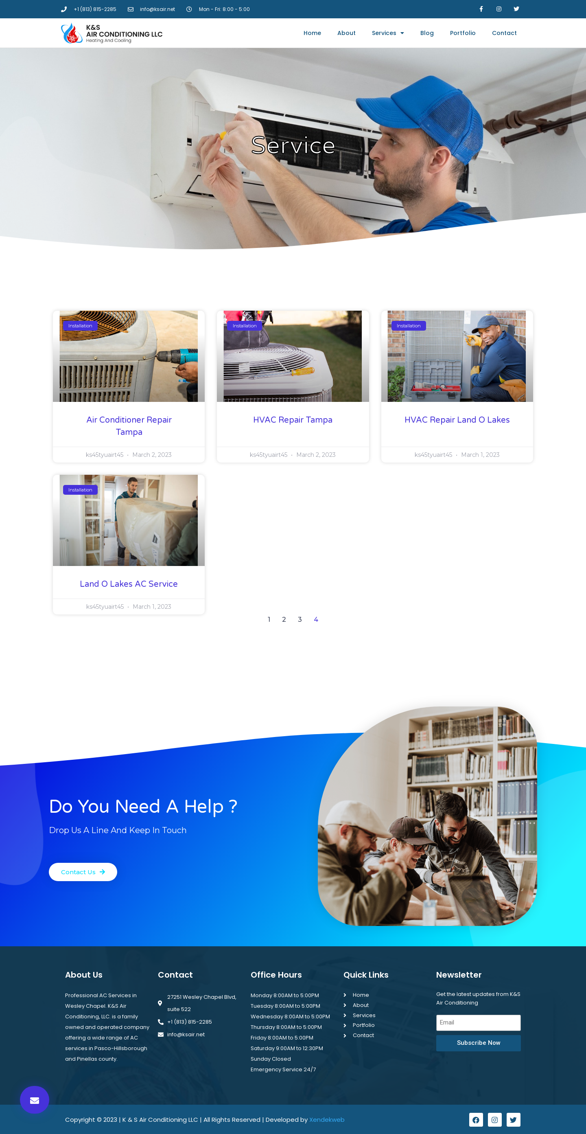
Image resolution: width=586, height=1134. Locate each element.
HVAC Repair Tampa (292, 420)
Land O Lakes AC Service (129, 584)
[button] (34, 1100)
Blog (427, 33)
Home (312, 33)
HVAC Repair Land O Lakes (457, 420)
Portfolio (463, 33)
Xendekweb (327, 1117)
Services (388, 33)
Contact (504, 33)
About (346, 33)
